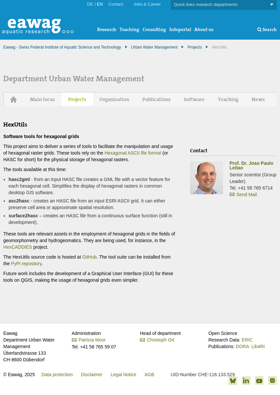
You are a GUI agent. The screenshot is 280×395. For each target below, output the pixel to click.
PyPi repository (26, 263)
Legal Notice (123, 374)
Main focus (42, 99)
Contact (115, 4)
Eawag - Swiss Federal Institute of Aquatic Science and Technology (62, 47)
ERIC (247, 339)
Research (106, 29)
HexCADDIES (17, 247)
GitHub (89, 257)
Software (194, 99)
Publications (156, 99)
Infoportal (180, 29)
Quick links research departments (223, 5)
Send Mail (247, 194)
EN (100, 4)
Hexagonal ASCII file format (132, 153)
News (258, 99)
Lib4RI (258, 346)
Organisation (114, 99)
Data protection (57, 374)
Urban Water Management (154, 47)
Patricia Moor (97, 339)
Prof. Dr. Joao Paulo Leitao (251, 165)
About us (203, 29)
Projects (195, 47)
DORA (242, 346)
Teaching (129, 29)
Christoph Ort (160, 339)
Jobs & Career (147, 4)
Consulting (154, 29)
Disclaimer (91, 374)
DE (90, 4)
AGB (149, 374)
